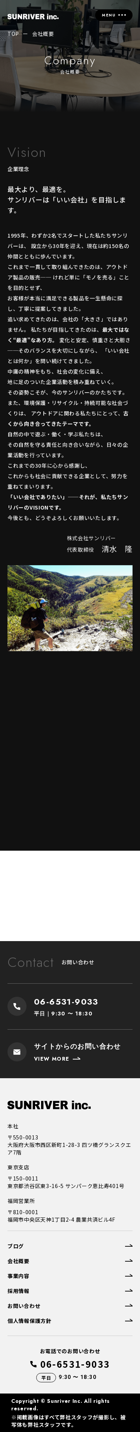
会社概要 (18, 1261)
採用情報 (18, 1291)
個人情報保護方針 (29, 1320)
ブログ (15, 1246)
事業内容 (18, 1276)
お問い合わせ (23, 1305)
